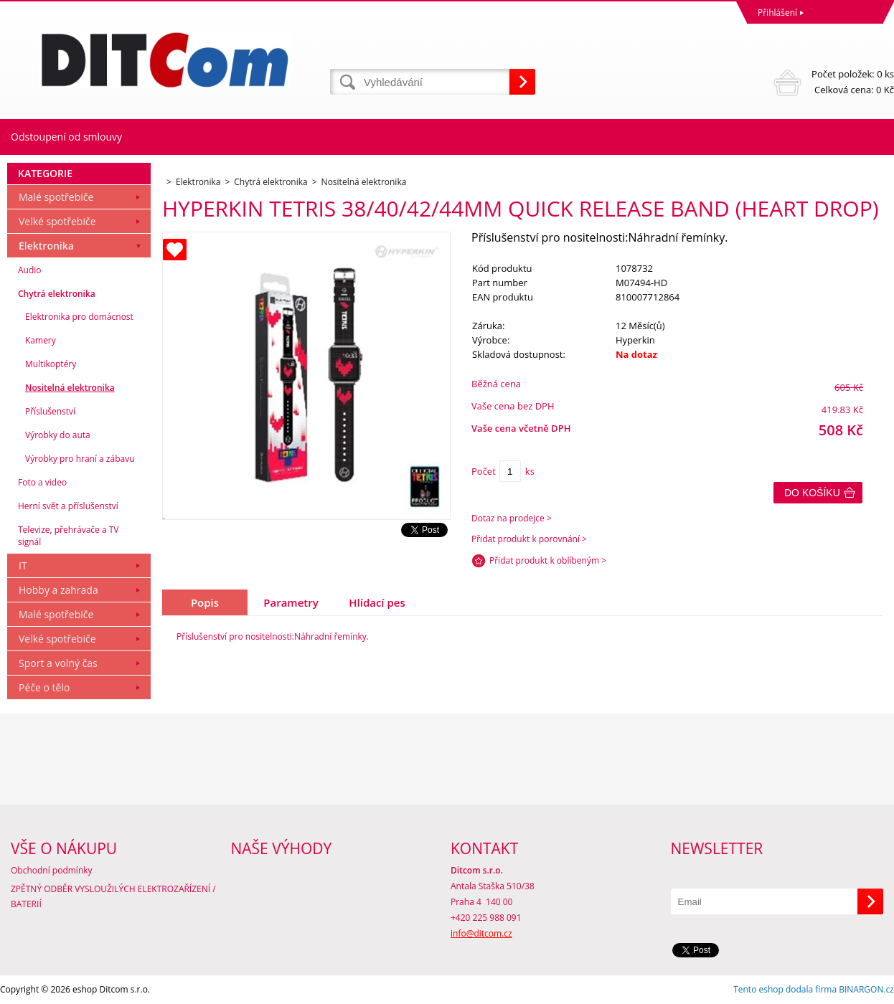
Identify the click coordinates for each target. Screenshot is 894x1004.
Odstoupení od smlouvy (66, 136)
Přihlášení (777, 12)
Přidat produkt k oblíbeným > (547, 560)
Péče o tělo (44, 687)
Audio (30, 270)
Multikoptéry (50, 364)
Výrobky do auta (57, 435)
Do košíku (812, 492)
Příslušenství (50, 411)
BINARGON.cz (866, 989)
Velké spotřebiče (57, 221)
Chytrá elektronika (56, 294)
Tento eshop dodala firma (785, 989)
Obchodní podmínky (52, 870)
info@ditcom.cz (481, 933)
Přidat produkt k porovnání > (529, 539)
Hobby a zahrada (58, 590)
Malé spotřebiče (56, 197)
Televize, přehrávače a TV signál (68, 536)
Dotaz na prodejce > (511, 518)
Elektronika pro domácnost (79, 317)
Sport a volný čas (58, 663)
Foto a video (42, 482)
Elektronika (46, 245)
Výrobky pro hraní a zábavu (80, 459)
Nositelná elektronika (70, 388)
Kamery (40, 340)
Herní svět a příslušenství (68, 506)
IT (23, 565)
